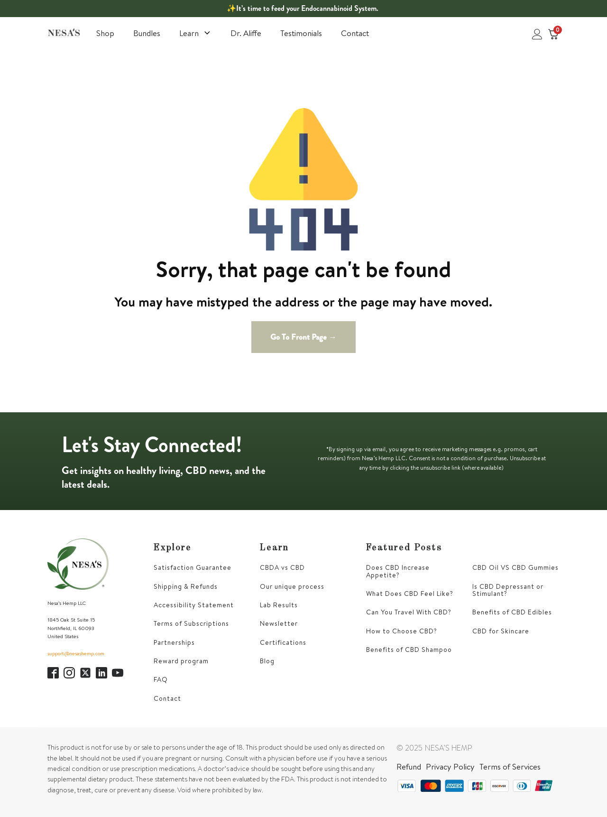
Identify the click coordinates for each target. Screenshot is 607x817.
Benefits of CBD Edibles (512, 612)
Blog (267, 661)
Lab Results (279, 605)
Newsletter (279, 623)
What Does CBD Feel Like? (409, 593)
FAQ (161, 679)
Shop (105, 33)
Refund (408, 766)
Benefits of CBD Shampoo (409, 649)
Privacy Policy (450, 766)
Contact (355, 33)
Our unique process (292, 586)
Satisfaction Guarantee (192, 567)
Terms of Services (510, 766)
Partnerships (174, 642)
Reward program (181, 661)
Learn (195, 33)
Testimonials (301, 33)
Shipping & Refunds (186, 586)
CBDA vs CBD (282, 567)
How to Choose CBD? (401, 631)
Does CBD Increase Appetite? (398, 571)
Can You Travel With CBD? (408, 612)
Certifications (283, 642)
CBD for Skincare (500, 631)
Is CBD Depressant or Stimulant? (507, 590)
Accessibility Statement (194, 605)
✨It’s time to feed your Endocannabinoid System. (302, 8)
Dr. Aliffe (245, 33)
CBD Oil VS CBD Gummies (515, 567)
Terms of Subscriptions (191, 623)
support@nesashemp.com (75, 653)
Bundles (146, 33)
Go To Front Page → (303, 337)
